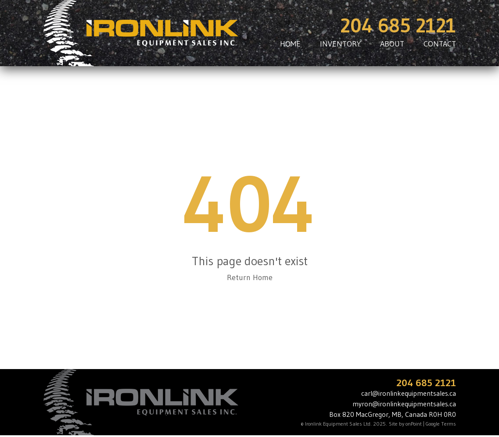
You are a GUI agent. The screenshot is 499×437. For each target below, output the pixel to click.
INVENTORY (340, 44)
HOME (290, 44)
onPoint (414, 423)
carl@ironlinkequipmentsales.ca (408, 393)
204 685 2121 (398, 26)
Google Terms (441, 423)
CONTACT (440, 44)
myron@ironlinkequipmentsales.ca (404, 403)
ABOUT (392, 44)
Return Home (250, 277)
